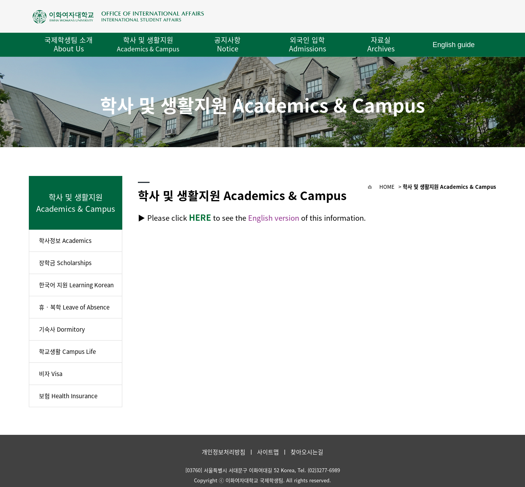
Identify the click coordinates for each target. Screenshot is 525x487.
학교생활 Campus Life (67, 351)
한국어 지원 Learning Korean (76, 285)
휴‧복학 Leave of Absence (74, 307)
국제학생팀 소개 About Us (68, 44)
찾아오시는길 (307, 452)
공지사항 (227, 44)
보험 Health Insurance (68, 396)
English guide (454, 45)
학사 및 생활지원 (148, 44)
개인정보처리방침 (223, 452)
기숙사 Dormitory (62, 329)
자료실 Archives (381, 44)
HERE (200, 217)
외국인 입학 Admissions (307, 44)
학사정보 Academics (65, 240)
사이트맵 (268, 452)
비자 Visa (50, 373)
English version (273, 217)
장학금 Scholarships (65, 262)
